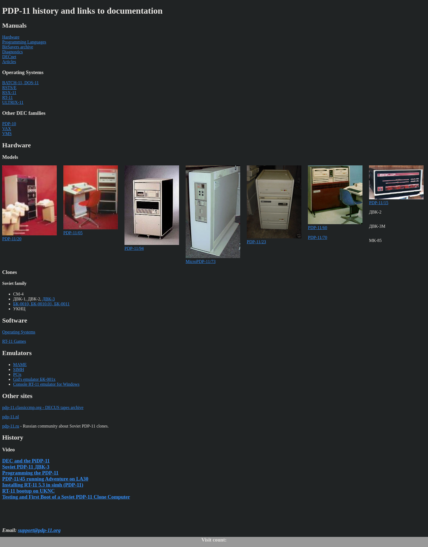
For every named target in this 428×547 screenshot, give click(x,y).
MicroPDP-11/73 (213, 259)
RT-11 (7, 97)
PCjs (17, 374)
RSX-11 (9, 92)
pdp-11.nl (10, 416)
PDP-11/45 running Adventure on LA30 (45, 479)
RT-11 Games (14, 341)
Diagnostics (12, 51)
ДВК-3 (48, 299)
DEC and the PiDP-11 (26, 461)
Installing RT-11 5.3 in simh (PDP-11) (42, 485)
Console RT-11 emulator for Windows (46, 384)
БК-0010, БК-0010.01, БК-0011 (41, 304)
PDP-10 (9, 123)
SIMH (18, 369)
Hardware (10, 37)
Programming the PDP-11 (30, 473)
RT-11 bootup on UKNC (28, 491)
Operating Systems (18, 332)
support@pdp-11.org (39, 530)
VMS (7, 133)
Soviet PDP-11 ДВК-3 (25, 467)
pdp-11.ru (10, 426)
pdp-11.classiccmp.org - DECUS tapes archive (43, 407)
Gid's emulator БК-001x (34, 379)
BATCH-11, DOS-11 (20, 82)
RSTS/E (9, 87)
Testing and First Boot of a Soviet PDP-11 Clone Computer (66, 497)
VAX (6, 128)
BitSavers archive (17, 47)
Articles (9, 61)
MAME (20, 364)
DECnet (9, 56)
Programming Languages (24, 42)
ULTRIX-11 (12, 102)
